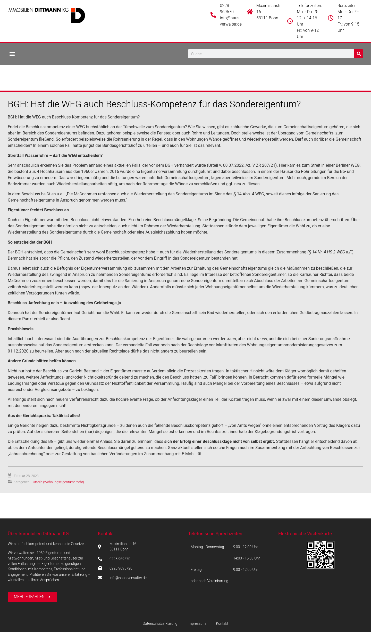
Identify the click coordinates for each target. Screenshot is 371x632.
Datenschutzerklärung (160, 623)
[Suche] (358, 53)
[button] (12, 53)
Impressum (197, 623)
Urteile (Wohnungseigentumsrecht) (58, 482)
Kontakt (106, 533)
